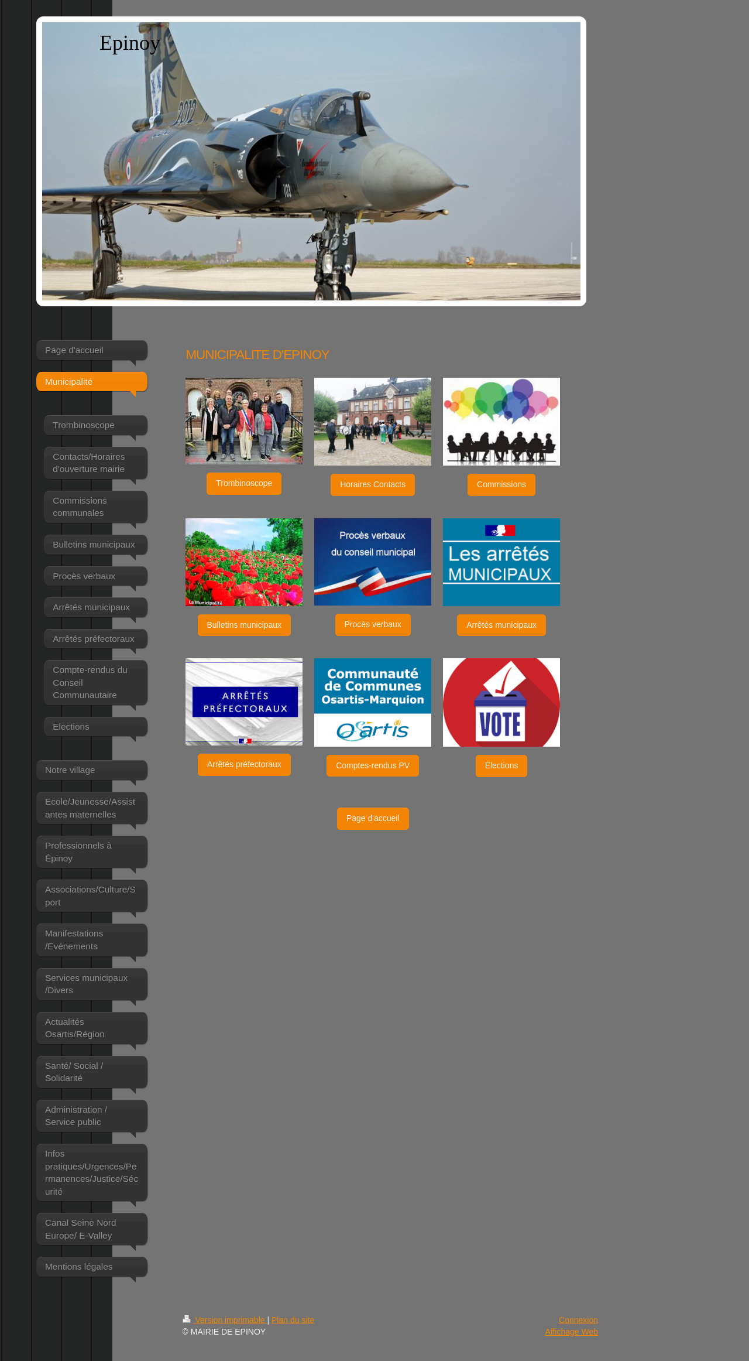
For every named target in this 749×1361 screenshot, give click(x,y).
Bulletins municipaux (244, 625)
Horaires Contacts (373, 484)
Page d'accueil (373, 818)
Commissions (501, 484)
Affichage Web (571, 1331)
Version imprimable (225, 1320)
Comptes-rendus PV (373, 765)
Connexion (578, 1320)
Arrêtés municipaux (501, 625)
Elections (501, 765)
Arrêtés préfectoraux (244, 764)
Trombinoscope (244, 483)
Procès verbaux (373, 624)
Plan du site (293, 1320)
